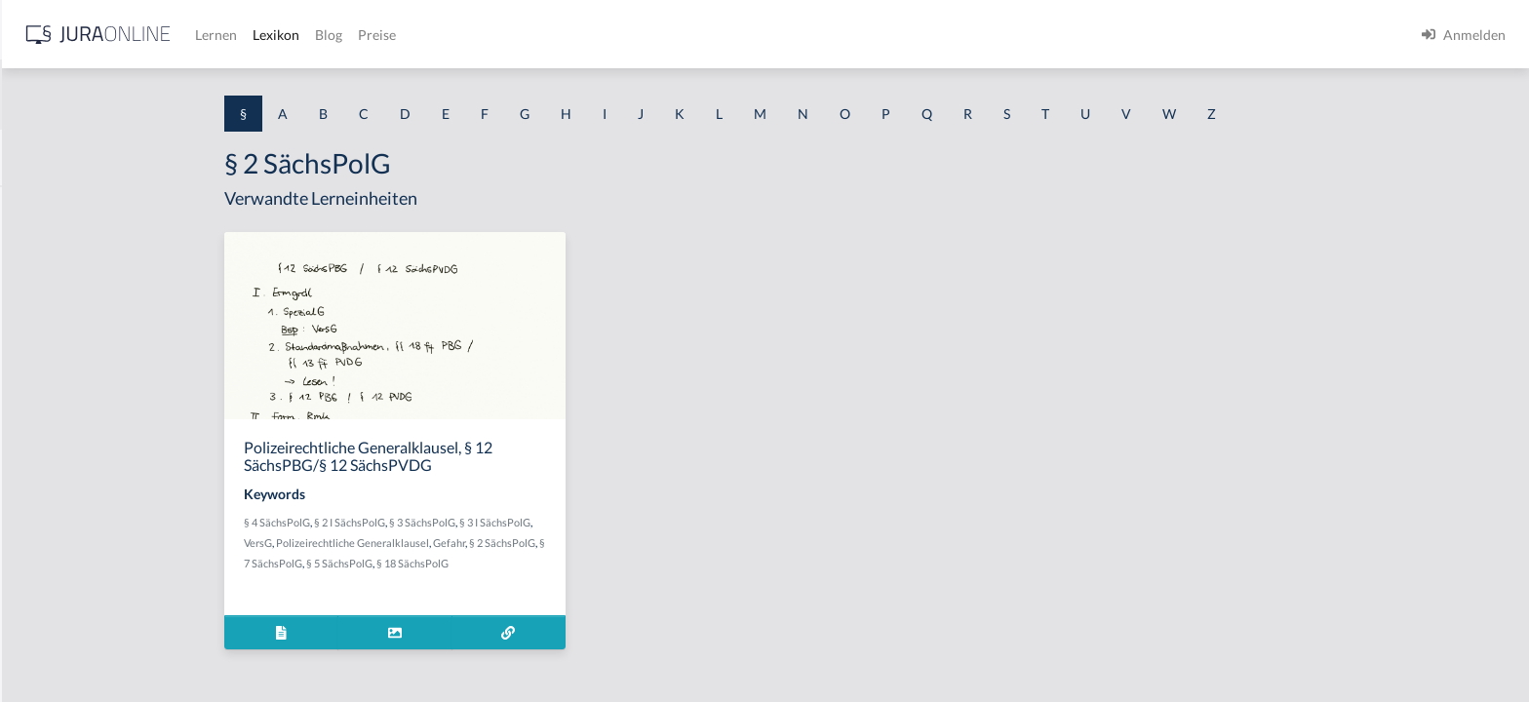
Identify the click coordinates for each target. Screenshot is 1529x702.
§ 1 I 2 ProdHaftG (68, 514)
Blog (638, 34)
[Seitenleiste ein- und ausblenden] (280, 30)
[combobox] (156, 94)
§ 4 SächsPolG (432, 522)
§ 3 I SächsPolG (650, 522)
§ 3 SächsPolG (577, 522)
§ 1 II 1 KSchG (57, 646)
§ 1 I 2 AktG (50, 470)
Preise (687, 34)
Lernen (526, 34)
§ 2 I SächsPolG (504, 522)
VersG (413, 542)
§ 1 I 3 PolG (50, 558)
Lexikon (586, 34)
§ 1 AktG (41, 207)
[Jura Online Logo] (408, 34)
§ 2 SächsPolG (657, 542)
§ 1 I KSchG (50, 602)
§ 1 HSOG (45, 382)
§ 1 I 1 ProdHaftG (68, 426)
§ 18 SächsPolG (567, 563)
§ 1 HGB (40, 339)
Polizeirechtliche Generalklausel (507, 542)
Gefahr (604, 542)
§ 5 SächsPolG (494, 563)
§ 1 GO (36, 295)
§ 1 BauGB (47, 251)
